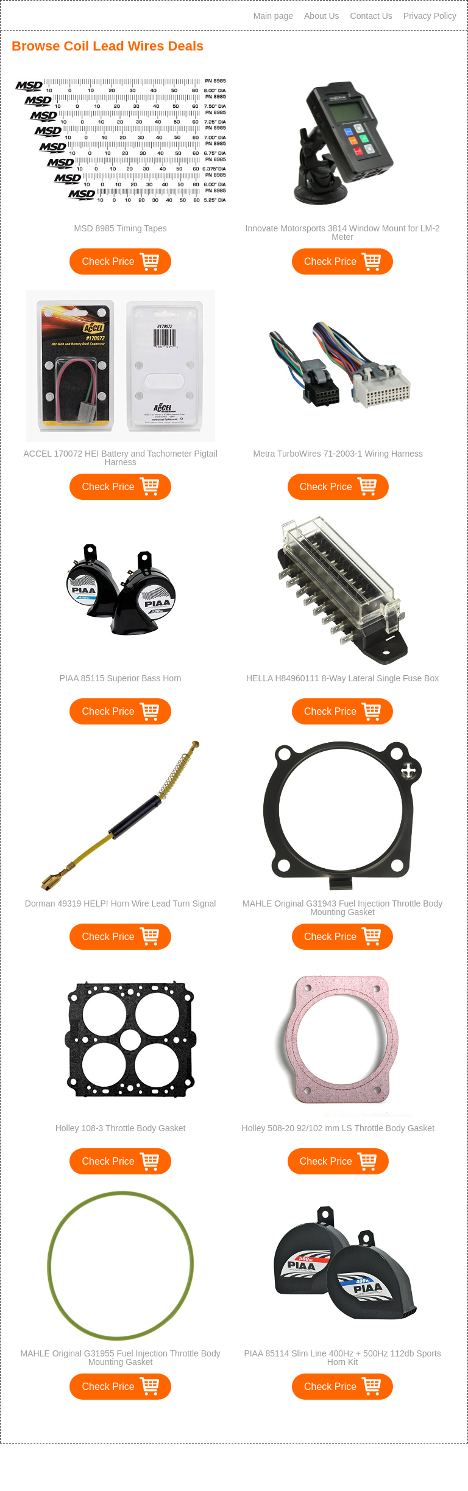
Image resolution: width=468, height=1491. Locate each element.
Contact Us (371, 16)
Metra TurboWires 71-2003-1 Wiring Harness (339, 453)
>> (256, 1421)
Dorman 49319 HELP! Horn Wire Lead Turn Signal (120, 903)
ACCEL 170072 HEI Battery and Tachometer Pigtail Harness (120, 458)
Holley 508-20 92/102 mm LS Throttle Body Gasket (338, 1128)
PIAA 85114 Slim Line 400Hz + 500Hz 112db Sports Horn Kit (342, 1358)
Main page (273, 16)
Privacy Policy (429, 16)
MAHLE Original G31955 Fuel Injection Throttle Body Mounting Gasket (121, 1358)
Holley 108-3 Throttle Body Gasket (120, 1128)
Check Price (108, 261)
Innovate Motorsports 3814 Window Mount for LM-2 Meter (343, 232)
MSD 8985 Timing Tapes (120, 228)
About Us (321, 16)
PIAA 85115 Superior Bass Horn (121, 678)
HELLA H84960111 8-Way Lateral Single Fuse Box (342, 678)
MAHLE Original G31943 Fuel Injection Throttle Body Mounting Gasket (342, 908)
